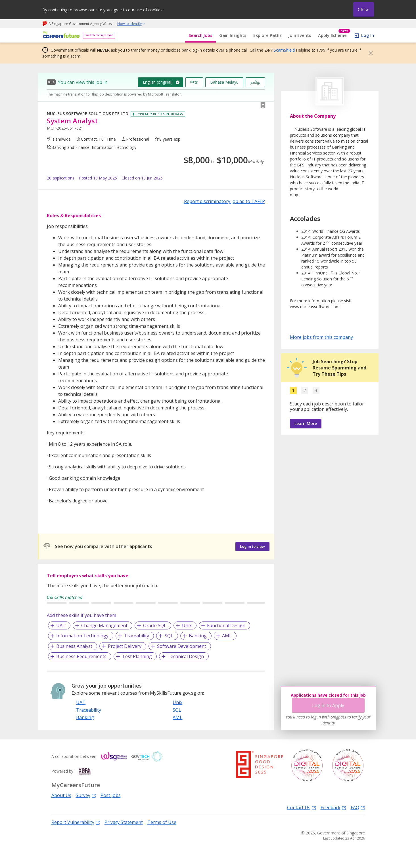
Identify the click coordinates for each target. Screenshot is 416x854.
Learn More (305, 423)
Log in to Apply (328, 705)
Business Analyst (74, 646)
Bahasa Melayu (224, 82)
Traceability (136, 636)
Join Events (300, 35)
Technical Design (186, 656)
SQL (169, 636)
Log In (367, 35)
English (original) (158, 82)
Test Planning (137, 656)
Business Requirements (81, 656)
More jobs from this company (321, 337)
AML (227, 636)
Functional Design (226, 625)
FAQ (358, 807)
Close (363, 10)
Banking (198, 636)
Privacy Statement (123, 822)
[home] (60, 35)
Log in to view (252, 546)
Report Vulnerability (75, 822)
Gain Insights (232, 35)
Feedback (333, 807)
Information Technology (82, 636)
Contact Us (301, 807)
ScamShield (284, 50)
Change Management (104, 625)
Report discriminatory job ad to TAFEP (224, 201)
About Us (61, 795)
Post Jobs (111, 795)
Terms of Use (161, 822)
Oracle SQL (154, 625)
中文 (194, 82)
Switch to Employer (99, 35)
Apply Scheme (334, 35)
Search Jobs (200, 35)
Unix (187, 625)
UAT (61, 625)
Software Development (181, 646)
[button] (369, 53)
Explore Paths (267, 35)
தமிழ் (255, 82)
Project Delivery (124, 646)
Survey (86, 795)
